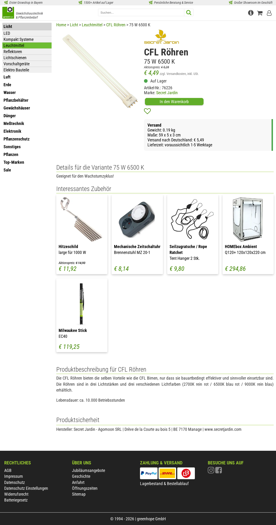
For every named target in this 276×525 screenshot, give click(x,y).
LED (7, 33)
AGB (7, 470)
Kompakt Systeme (19, 39)
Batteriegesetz (16, 500)
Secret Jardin (167, 92)
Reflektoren (13, 51)
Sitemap (79, 494)
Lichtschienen (15, 57)
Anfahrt (78, 482)
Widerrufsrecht (16, 494)
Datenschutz (14, 482)
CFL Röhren (115, 24)
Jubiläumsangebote (88, 470)
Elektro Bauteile (16, 69)
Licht (74, 24)
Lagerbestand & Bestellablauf (164, 483)
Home (61, 24)
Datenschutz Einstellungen (26, 488)
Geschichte (81, 476)
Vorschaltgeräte (17, 63)
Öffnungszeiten (85, 488)
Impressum (13, 476)
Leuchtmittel (14, 45)
